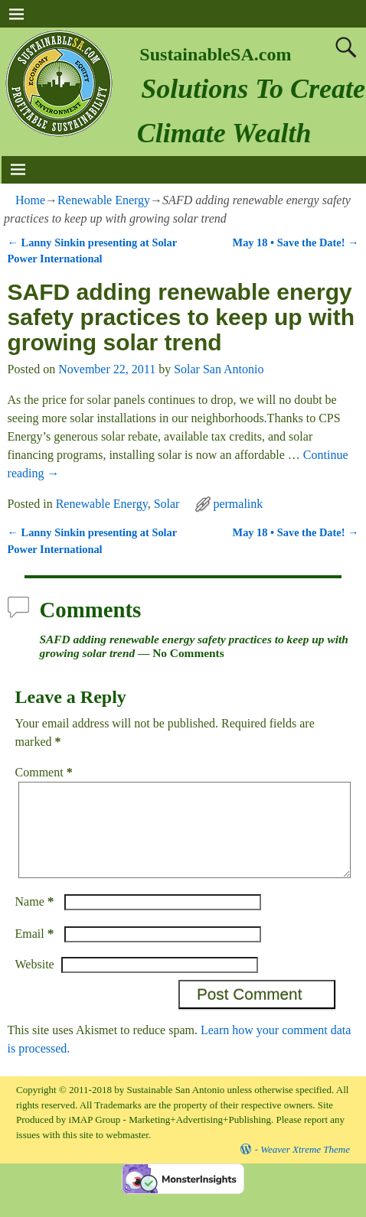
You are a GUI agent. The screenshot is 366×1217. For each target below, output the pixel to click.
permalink (238, 503)
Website (34, 982)
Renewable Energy (103, 200)
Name (36, 919)
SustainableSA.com (215, 54)
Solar (167, 503)
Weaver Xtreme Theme (305, 1167)
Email (36, 951)
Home (30, 200)
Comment (45, 772)
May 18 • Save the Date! (296, 242)
